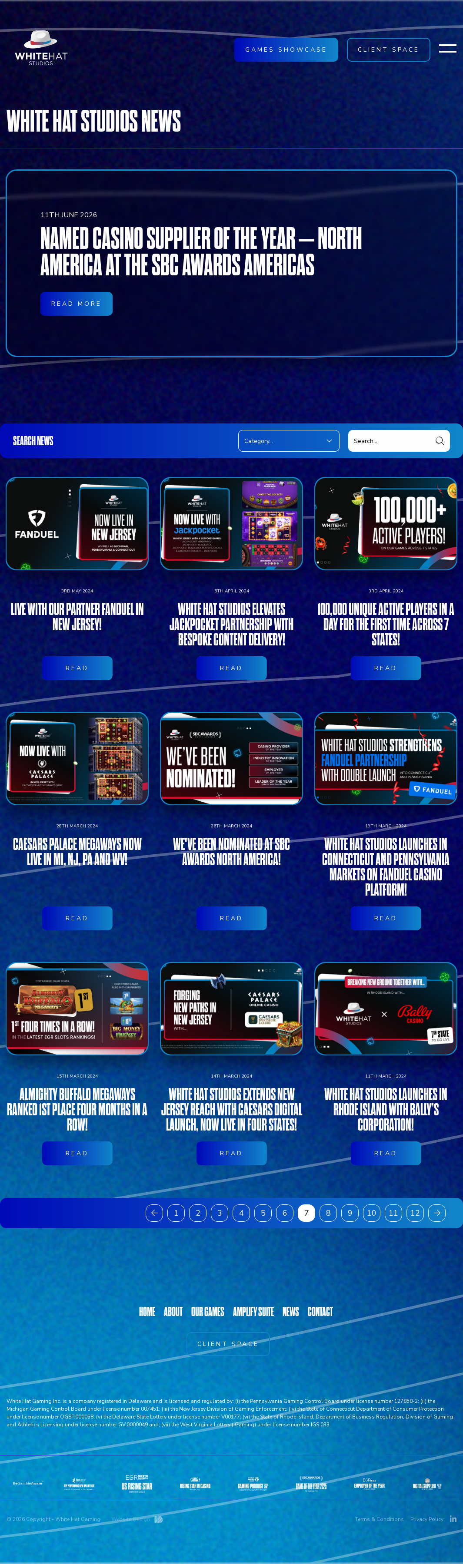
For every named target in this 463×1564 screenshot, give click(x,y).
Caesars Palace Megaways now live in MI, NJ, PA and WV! (77, 895)
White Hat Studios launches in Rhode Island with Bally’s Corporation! (385, 1152)
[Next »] (437, 1213)
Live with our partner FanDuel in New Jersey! (77, 660)
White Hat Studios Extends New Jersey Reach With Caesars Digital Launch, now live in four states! (231, 1152)
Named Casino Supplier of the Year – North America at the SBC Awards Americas (201, 252)
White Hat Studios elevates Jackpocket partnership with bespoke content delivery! (231, 667)
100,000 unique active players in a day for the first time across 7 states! (386, 667)
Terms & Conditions (379, 1519)
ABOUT (173, 1311)
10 (371, 1213)
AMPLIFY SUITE (253, 1311)
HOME (147, 1311)
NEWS (291, 1311)
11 (393, 1213)
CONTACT (320, 1311)
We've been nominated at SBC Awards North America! (231, 895)
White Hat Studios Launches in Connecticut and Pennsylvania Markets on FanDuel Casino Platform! (386, 910)
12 (415, 1213)
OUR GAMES (207, 1311)
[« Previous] (154, 1213)
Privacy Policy (426, 1519)
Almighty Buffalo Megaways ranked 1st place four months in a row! (77, 1152)
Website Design (130, 1519)
